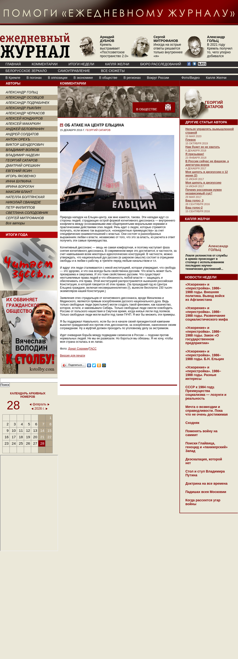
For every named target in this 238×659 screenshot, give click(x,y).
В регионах (132, 78)
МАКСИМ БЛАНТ (19, 192)
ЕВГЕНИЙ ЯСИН (19, 171)
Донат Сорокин (78, 348)
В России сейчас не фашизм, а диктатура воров (207, 163)
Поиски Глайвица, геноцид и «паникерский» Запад (206, 447)
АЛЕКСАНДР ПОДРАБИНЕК (27, 103)
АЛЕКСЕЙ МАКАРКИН (23, 124)
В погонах (34, 78)
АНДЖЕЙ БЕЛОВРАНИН (25, 129)
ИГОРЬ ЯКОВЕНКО (21, 176)
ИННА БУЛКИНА (18, 181)
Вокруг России (158, 78)
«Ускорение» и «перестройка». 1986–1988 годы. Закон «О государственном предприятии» (203, 335)
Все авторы (15, 223)
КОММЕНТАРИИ (45, 64)
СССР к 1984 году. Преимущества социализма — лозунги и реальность (205, 392)
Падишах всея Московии (205, 492)
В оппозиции (57, 78)
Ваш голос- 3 (194, 200)
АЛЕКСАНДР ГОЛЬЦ (22, 92)
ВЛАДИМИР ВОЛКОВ (22, 150)
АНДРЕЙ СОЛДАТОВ (22, 134)
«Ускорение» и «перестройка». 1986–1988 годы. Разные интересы (203, 373)
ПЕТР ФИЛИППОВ (20, 207)
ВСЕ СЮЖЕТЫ (112, 71)
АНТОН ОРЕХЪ (18, 139)
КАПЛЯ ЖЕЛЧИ (117, 64)
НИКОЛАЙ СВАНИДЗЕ (23, 202)
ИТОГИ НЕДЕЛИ (81, 64)
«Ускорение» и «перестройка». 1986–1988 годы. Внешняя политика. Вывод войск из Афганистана (204, 292)
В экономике (83, 78)
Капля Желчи (216, 78)
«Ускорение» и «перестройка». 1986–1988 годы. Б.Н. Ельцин (204, 355)
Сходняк (192, 423)
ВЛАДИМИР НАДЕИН (23, 155)
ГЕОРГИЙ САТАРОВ (21, 160)
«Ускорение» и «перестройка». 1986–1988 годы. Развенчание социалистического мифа (206, 313)
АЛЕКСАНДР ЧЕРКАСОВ (25, 113)
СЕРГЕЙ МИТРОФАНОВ (25, 218)
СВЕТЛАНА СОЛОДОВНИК (27, 213)
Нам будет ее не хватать (202, 147)
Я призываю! (194, 154)
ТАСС (93, 348)
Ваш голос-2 (194, 207)
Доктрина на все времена (206, 483)
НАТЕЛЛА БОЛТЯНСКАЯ (25, 197)
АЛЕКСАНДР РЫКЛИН (23, 108)
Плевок (190, 139)
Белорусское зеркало (26, 71)
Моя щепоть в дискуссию (203, 182)
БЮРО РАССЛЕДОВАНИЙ (160, 64)
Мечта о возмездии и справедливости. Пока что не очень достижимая (206, 410)
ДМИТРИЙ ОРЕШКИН (23, 165)
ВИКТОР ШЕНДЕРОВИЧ (25, 144)
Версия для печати (72, 355)
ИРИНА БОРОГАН (20, 186)
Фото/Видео (190, 78)
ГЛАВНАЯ (13, 64)
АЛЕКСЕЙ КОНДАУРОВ (24, 118)
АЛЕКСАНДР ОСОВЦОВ (25, 97)
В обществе (108, 78)
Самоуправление (74, 71)
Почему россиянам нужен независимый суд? (203, 191)
